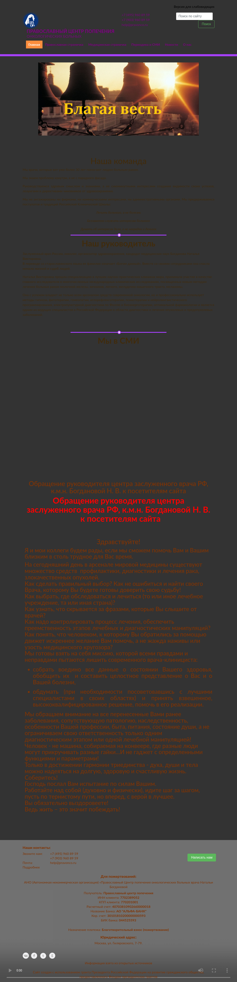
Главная (34, 44)
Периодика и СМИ (145, 44)
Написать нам (201, 857)
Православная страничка (64, 44)
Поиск (206, 24)
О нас (187, 44)
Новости (171, 44)
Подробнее (31, 867)
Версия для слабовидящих (194, 6)
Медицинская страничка (107, 44)
